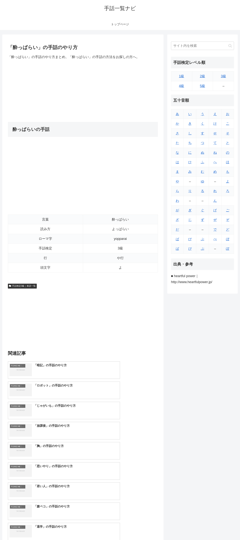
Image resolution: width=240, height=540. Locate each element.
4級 (181, 86)
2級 (202, 76)
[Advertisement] (83, 91)
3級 (223, 76)
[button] (230, 46)
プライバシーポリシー (221, 528)
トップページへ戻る (192, 528)
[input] (202, 46)
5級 (202, 86)
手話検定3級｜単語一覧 (22, 286)
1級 (181, 76)
